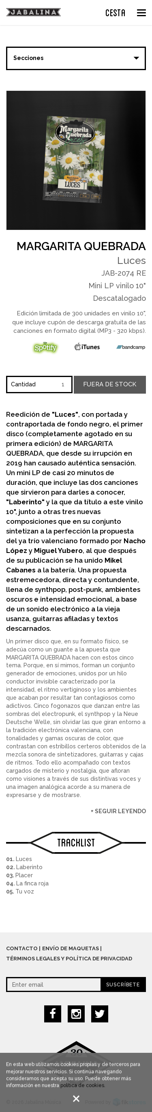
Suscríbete (123, 985)
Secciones (28, 58)
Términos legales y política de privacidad (69, 959)
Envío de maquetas (70, 948)
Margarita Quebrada (81, 246)
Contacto (22, 948)
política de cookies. (82, 1087)
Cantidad (23, 384)
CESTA (115, 11)
